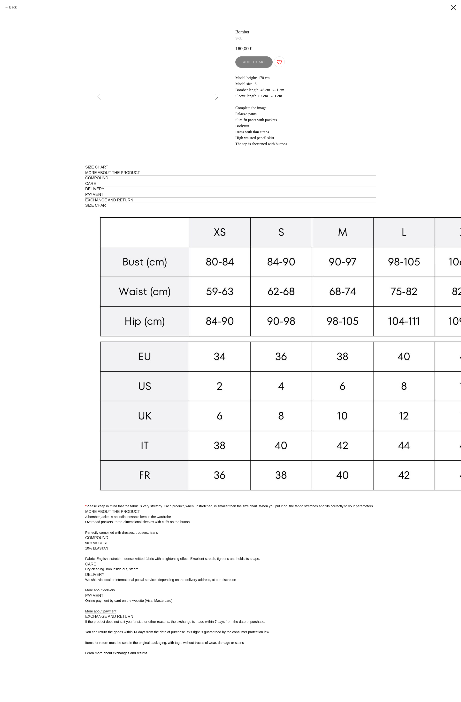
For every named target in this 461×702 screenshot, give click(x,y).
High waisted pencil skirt (254, 138)
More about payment (100, 611)
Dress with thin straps (252, 132)
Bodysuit (242, 126)
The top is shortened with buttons (261, 144)
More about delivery (100, 590)
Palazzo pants (246, 114)
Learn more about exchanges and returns (116, 653)
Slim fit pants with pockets (256, 120)
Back (13, 7)
